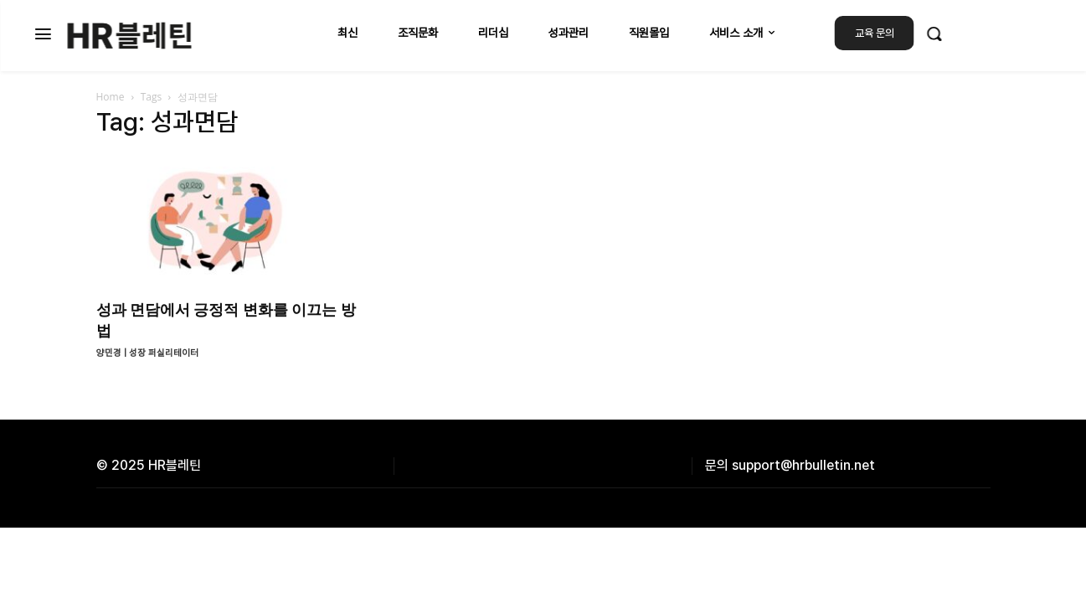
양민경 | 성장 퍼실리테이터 (147, 353)
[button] (934, 33)
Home (110, 97)
